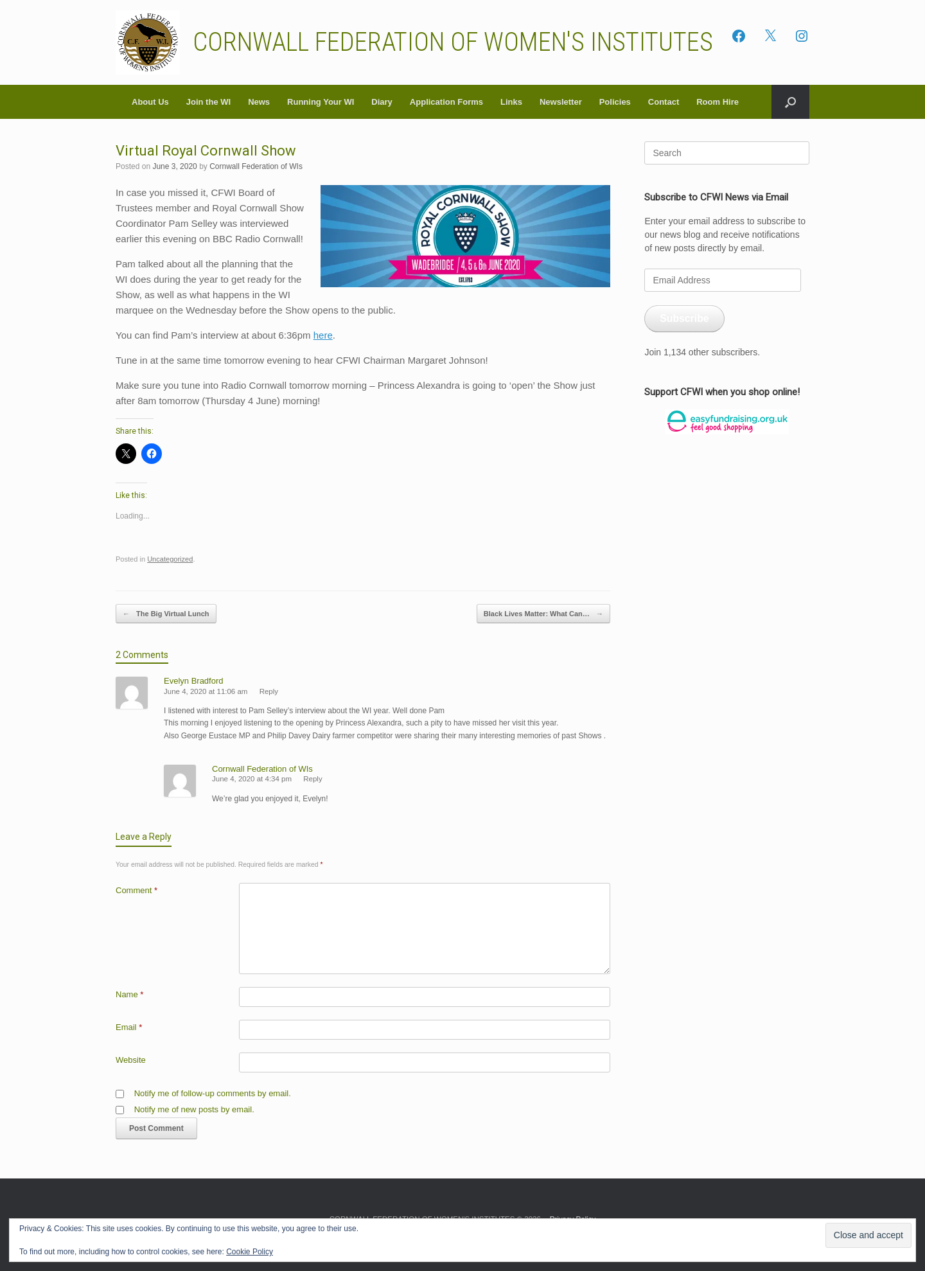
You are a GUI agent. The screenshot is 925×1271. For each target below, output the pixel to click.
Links (511, 102)
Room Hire (717, 102)
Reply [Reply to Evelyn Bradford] (269, 691)
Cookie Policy (249, 1251)
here (323, 335)
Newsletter (561, 102)
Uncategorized (170, 559)
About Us (150, 102)
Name (129, 994)
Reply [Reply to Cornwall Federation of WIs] (312, 779)
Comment (136, 890)
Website (131, 1060)
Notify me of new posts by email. (194, 1109)
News (259, 102)
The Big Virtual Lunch (166, 614)
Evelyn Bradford (194, 681)
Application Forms (446, 102)
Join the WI (208, 102)
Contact (663, 102)
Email (129, 1027)
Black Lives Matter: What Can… (543, 614)
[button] (790, 102)
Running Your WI (320, 102)
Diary (381, 102)
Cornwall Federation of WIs (256, 166)
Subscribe (684, 318)
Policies (615, 102)
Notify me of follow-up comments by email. (212, 1093)
